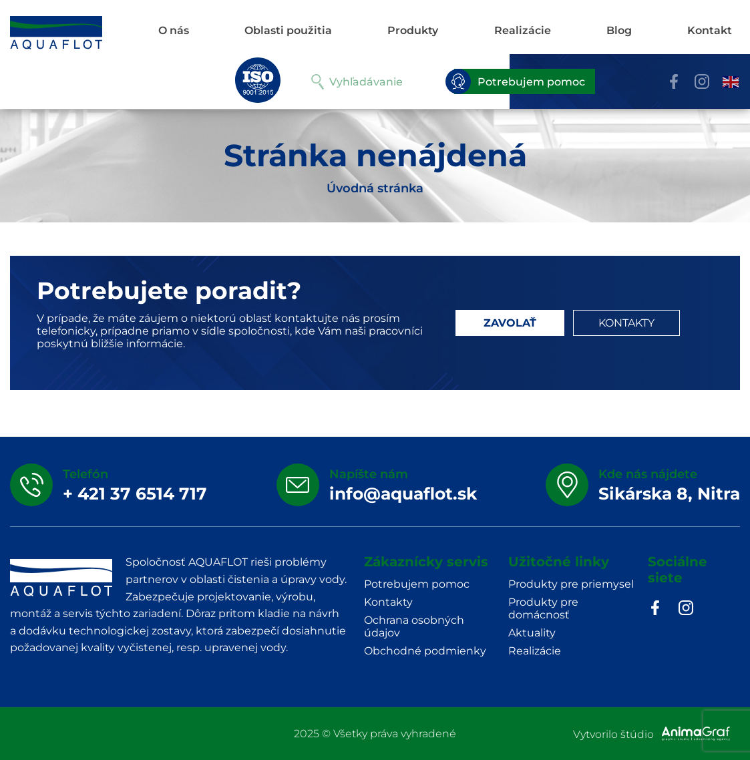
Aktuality (532, 632)
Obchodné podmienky (425, 650)
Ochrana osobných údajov (414, 626)
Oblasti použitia (288, 30)
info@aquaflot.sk (403, 494)
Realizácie (522, 30)
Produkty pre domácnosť (543, 608)
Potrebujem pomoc (519, 81)
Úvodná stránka (375, 188)
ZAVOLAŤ (510, 323)
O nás (173, 30)
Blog (619, 30)
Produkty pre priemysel (571, 584)
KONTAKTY (626, 323)
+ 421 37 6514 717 (135, 494)
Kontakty (388, 602)
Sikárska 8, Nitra (669, 494)
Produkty (412, 30)
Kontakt (709, 30)
